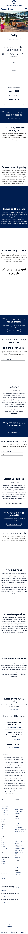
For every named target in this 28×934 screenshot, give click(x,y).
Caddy (2, 859)
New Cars (17, 818)
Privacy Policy (18, 872)
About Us (17, 863)
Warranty (17, 843)
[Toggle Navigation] (26, 9)
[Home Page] (14, 2)
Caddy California (18, 803)
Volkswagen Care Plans (20, 848)
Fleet (16, 835)
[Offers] (23, 932)
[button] (7, 285)
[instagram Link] (5, 878)
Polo (2, 832)
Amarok (3, 854)
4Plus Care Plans (18, 850)
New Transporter (5, 869)
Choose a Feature (13, 361)
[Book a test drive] (14, 39)
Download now (14, 709)
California (17, 801)
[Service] (14, 932)
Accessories (17, 857)
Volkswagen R (18, 813)
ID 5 (2, 817)
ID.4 (2, 816)
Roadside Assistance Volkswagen (19, 846)
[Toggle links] (6, 927)
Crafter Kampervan (19, 811)
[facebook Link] (2, 878)
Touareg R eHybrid (5, 814)
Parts (16, 855)
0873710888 (6, 888)
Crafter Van (3, 871)
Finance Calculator (19, 827)
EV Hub (16, 867)
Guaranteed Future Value (20, 829)
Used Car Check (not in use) (19, 853)
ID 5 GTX (3, 819)
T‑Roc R (3, 804)
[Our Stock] (4, 932)
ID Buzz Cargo (4, 848)
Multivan (3, 861)
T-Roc (2, 803)
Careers (16, 865)
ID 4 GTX (3, 821)
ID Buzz (3, 846)
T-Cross (3, 801)
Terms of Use (17, 874)
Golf (2, 826)
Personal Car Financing (19, 831)
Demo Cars (17, 820)
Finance (16, 825)
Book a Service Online (19, 841)
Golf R (2, 830)
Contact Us (17, 862)
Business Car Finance (19, 833)
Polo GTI (3, 833)
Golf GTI (3, 828)
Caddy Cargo (4, 868)
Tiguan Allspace (4, 808)
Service (16, 839)
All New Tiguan (4, 806)
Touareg (3, 812)
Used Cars (17, 821)
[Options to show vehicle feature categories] (13, 362)
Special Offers (18, 823)
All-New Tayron (4, 810)
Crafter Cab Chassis (19, 809)
